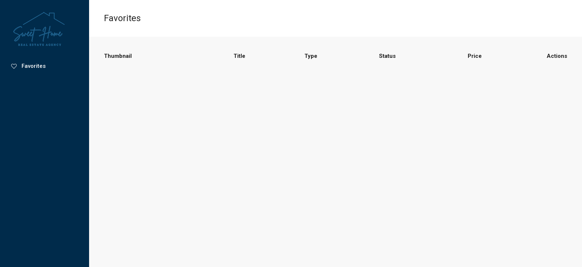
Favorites (28, 66)
